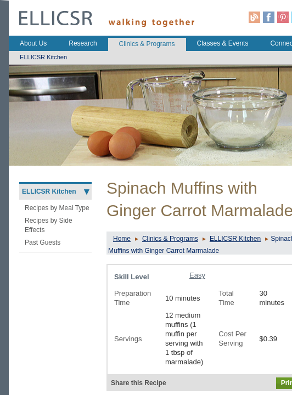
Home (122, 238)
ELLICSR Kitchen (235, 238)
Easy (197, 275)
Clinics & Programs (170, 238)
